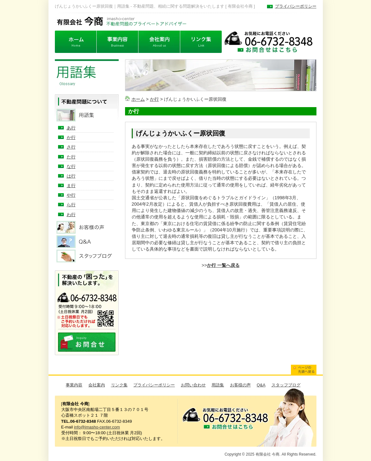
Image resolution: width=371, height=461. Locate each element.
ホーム (138, 99)
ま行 (71, 185)
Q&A (261, 385)
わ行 (71, 214)
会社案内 (96, 385)
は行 (71, 176)
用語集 (217, 385)
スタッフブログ (286, 385)
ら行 (71, 204)
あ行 (71, 127)
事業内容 (74, 385)
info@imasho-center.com (97, 427)
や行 (71, 195)
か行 (154, 99)
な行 (71, 166)
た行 (71, 156)
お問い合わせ (193, 385)
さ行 (71, 147)
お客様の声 (240, 385)
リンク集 (119, 385)
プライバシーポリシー (295, 6)
